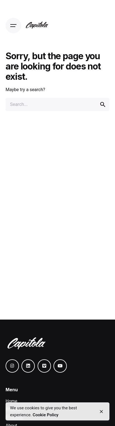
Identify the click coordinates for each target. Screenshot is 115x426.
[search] (102, 104)
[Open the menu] (13, 25)
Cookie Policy (45, 414)
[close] (101, 411)
